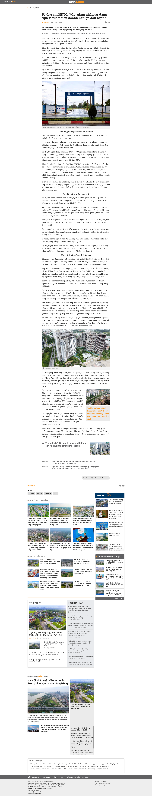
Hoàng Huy (45, 22)
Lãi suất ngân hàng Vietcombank (98, 768)
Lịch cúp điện (48, 766)
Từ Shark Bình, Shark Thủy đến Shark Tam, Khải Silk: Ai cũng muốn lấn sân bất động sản (114, 577)
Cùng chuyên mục (36, 556)
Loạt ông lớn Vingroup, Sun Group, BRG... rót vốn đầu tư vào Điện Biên (50, 561)
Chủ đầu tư (61, 777)
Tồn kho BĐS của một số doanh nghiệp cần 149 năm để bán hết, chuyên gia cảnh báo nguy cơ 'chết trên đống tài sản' (98, 413)
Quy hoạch (36, 777)
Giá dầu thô (72, 764)
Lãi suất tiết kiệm (73, 766)
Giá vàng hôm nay (35, 764)
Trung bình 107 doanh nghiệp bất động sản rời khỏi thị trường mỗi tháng (65, 444)
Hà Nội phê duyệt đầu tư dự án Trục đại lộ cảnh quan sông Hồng (54, 643)
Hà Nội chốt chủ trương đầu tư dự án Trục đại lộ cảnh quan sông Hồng (116, 501)
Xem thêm (119, 598)
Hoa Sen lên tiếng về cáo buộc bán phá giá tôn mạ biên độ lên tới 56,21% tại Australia (115, 547)
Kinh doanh (86, 777)
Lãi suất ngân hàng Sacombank (39, 768)
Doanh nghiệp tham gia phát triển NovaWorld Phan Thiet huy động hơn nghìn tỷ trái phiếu (83, 521)
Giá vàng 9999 (47, 764)
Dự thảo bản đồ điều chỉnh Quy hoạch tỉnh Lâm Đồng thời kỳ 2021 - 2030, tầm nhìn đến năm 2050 (80, 608)
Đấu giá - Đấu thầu (73, 777)
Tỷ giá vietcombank (36, 766)
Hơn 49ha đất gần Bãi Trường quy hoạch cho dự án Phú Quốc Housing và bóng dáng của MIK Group (113, 593)
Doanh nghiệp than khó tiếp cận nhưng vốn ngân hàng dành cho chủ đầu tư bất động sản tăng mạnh (74, 462)
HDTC (55, 494)
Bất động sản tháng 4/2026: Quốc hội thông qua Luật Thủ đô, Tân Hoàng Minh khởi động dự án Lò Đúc (38, 547)
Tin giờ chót (35, 603)
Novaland (31, 494)
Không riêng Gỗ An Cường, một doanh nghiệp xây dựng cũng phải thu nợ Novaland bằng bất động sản (37, 521)
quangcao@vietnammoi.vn (106, 785)
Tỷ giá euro (96, 764)
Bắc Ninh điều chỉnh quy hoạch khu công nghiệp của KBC (114, 584)
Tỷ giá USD (105, 764)
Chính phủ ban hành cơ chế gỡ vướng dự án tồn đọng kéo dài (83, 572)
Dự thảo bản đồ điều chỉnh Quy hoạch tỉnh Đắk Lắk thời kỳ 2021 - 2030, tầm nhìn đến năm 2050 (80, 625)
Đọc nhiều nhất (75, 603)
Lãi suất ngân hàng (59, 766)
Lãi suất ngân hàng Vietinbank (77, 768)
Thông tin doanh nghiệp (108, 557)
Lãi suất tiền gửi (84, 766)
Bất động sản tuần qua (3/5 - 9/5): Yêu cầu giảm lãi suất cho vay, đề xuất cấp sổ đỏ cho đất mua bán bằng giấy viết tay (49, 574)
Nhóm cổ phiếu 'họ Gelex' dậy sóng (114, 534)
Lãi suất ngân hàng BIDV (58, 768)
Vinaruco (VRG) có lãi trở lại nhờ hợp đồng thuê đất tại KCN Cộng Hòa (114, 569)
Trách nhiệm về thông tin (34, 793)
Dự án (54, 777)
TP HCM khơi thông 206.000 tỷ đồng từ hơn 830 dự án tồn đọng (83, 561)
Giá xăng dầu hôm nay (60, 764)
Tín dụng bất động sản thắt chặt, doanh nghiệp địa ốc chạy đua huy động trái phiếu (80, 643)
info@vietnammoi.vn (36, 792)
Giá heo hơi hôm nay (84, 764)
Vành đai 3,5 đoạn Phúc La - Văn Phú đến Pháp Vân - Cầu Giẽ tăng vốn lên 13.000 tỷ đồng (82, 735)
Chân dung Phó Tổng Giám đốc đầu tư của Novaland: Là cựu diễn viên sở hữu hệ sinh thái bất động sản (83, 547)
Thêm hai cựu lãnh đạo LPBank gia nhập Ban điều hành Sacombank (116, 524)
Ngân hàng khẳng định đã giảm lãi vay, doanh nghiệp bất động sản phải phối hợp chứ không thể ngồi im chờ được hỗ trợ (75, 467)
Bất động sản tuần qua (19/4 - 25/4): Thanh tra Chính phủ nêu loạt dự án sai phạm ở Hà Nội (60, 547)
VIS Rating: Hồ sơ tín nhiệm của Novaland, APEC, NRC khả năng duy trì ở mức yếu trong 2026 (59, 521)
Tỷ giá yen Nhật (115, 764)
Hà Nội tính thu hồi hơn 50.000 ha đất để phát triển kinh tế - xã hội (83, 583)
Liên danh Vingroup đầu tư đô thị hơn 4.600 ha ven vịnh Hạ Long (114, 562)
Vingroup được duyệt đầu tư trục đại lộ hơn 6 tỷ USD (44, 660)
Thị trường (33, 8)
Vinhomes (48, 494)
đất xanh (39, 494)
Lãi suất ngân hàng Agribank (100, 766)
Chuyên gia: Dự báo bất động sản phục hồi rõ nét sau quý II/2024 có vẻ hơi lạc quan (78, 33)
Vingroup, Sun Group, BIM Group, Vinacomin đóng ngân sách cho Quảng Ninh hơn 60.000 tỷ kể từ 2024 (50, 585)
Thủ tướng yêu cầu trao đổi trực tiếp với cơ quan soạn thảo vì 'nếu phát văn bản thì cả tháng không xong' (116, 514)
